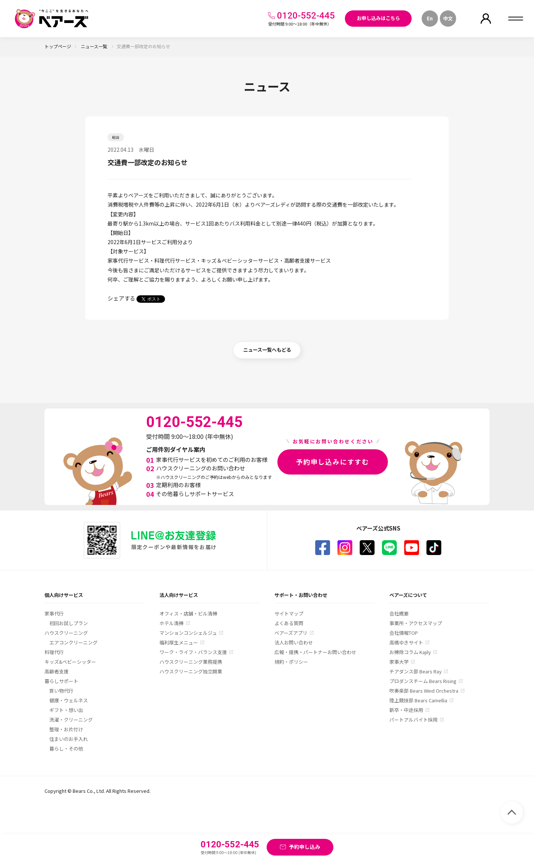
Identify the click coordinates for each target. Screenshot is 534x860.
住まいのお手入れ (68, 738)
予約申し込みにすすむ (332, 461)
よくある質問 (288, 623)
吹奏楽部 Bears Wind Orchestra (423, 690)
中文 (448, 18)
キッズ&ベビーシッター (70, 661)
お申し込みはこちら (378, 18)
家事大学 (399, 661)
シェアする (121, 298)
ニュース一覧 (94, 46)
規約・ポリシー (291, 661)
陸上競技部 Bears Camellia (418, 700)
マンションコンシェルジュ (188, 632)
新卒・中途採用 (406, 709)
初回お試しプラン (68, 623)
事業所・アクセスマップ (415, 623)
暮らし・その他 (66, 748)
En (430, 18)
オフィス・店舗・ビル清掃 (188, 613)
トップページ (57, 46)
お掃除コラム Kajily (410, 652)
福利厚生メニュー (178, 642)
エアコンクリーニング (73, 642)
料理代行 (54, 652)
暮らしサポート (61, 681)
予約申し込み (304, 846)
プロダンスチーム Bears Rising (422, 681)
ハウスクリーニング (66, 632)
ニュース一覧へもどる (267, 349)
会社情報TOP (403, 632)
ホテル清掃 (171, 623)
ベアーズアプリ (290, 632)
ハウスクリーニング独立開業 (190, 671)
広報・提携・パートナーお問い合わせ (315, 652)
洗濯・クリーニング (71, 719)
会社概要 (399, 613)
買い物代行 (61, 690)
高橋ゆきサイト (406, 642)
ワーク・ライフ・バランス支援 (193, 652)
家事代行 (54, 613)
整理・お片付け (66, 729)
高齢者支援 (56, 671)
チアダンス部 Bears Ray (415, 671)
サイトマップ (288, 613)
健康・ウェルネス (68, 700)
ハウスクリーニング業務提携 (190, 661)
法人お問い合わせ (293, 642)
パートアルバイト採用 (413, 719)
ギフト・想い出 (66, 709)
